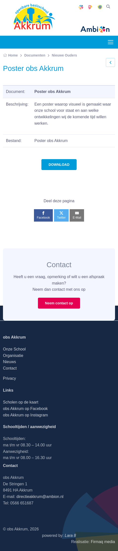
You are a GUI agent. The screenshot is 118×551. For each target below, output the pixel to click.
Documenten (34, 55)
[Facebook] (43, 215)
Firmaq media (103, 542)
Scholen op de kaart (20, 402)
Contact (10, 368)
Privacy (9, 378)
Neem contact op (59, 303)
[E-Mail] (77, 215)
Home (10, 55)
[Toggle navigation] (110, 42)
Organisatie (13, 355)
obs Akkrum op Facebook (25, 408)
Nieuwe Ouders (64, 55)
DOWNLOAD (59, 165)
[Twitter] (61, 215)
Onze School (14, 349)
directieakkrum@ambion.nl (39, 496)
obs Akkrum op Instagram (25, 415)
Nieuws (9, 362)
